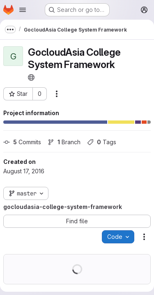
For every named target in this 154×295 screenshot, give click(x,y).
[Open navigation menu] (22, 9)
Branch (64, 141)
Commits (22, 141)
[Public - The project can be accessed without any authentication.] (31, 77)
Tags (101, 141)
